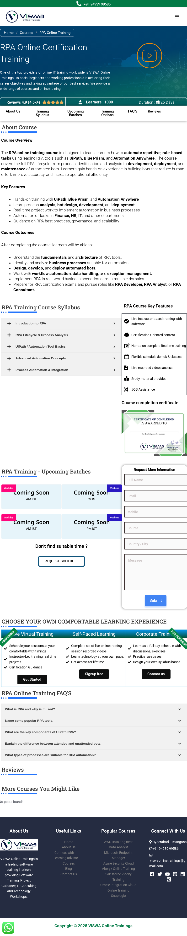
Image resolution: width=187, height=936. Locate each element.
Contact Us (68, 874)
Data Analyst (118, 847)
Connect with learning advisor (66, 855)
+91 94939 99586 (97, 4)
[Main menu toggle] (177, 16)
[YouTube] (167, 874)
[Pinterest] (168, 879)
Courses (26, 33)
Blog (68, 869)
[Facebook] (152, 874)
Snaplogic (118, 896)
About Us (68, 847)
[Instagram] (175, 874)
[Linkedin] (182, 874)
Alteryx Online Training (118, 869)
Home (9, 33)
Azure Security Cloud (118, 863)
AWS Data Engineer (118, 842)
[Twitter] (159, 874)
